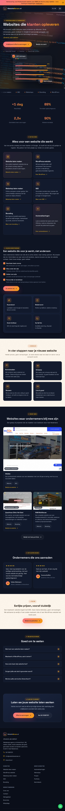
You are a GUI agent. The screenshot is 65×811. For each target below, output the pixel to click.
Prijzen (36, 776)
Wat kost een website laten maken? (32, 651)
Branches (6, 800)
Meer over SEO (41, 199)
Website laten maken (13, 172)
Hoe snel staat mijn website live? (32, 666)
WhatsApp (6, 803)
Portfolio (36, 779)
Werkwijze (37, 772)
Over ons (6, 790)
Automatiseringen (39, 769)
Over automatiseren (43, 231)
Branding (6, 782)
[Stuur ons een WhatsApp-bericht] (60, 806)
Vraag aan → (40, 3)
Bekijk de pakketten (32, 623)
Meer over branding (13, 224)
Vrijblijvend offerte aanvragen (17, 44)
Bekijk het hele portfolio (32, 539)
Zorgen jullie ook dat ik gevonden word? (32, 673)
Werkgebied (6, 797)
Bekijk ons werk (41, 44)
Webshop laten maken (13, 199)
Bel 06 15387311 (43, 717)
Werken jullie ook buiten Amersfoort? (32, 681)
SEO (4, 779)
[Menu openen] (60, 8)
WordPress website (9, 772)
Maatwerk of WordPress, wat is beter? (32, 658)
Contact (5, 794)
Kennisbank (37, 782)
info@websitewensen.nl (13, 756)
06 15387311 (9, 752)
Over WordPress (41, 174)
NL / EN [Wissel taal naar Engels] (54, 8)
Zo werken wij (11, 290)
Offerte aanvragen (23, 717)
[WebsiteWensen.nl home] (12, 8)
